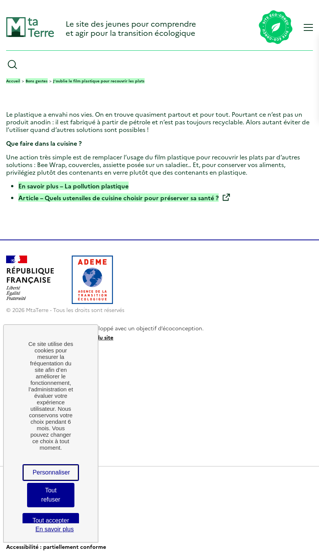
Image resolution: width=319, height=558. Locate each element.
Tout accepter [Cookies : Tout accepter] (50, 520)
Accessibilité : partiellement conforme (56, 546)
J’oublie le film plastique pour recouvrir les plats (99, 81)
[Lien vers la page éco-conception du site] (276, 27)
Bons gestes (37, 81)
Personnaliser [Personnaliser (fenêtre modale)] (51, 472)
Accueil (13, 81)
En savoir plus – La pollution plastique (73, 186)
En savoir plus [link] (54, 529)
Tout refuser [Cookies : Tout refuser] (50, 495)
